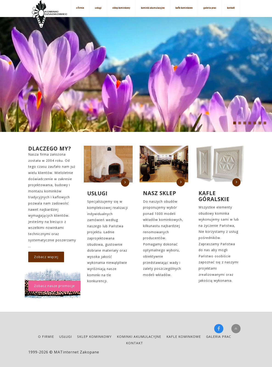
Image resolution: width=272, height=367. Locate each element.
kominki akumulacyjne (153, 8)
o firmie (80, 8)
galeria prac (209, 8)
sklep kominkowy (121, 8)
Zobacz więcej (46, 257)
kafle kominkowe (184, 8)
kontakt (231, 8)
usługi (98, 8)
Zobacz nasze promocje (54, 286)
